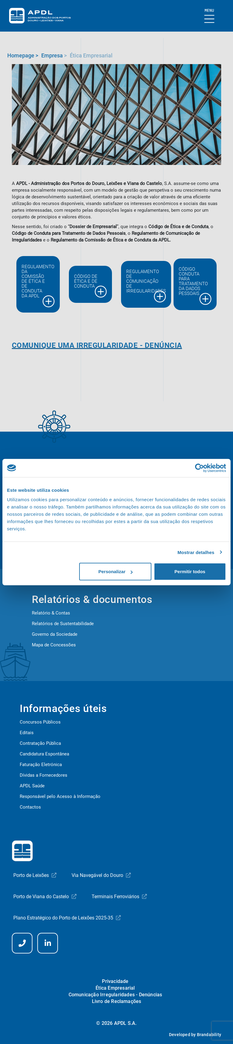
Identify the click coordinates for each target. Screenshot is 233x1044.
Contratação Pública (40, 743)
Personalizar (115, 571)
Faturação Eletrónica (41, 764)
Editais (27, 732)
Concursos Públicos (40, 722)
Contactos (30, 807)
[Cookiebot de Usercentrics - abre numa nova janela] (199, 467)
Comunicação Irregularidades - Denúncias (115, 995)
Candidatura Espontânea (44, 754)
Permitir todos (189, 571)
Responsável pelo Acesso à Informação (60, 796)
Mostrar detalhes (195, 552)
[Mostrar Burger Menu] (209, 16)
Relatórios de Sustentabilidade (63, 623)
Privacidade (115, 981)
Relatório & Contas (51, 613)
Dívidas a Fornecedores (43, 775)
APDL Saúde (32, 786)
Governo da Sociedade (54, 634)
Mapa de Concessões (54, 645)
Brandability (209, 1034)
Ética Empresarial (115, 988)
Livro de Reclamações (116, 1001)
